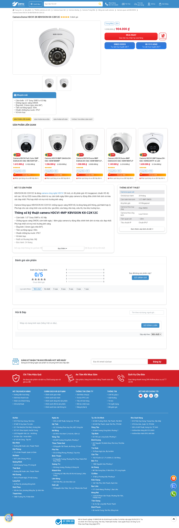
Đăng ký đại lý (82, 407)
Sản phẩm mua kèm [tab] (41, 119)
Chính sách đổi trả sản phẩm (55, 404)
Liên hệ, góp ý (113, 395)
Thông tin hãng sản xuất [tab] (82, 119)
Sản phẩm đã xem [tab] (60, 119)
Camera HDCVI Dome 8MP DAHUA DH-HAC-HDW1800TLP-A (89, 159)
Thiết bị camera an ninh (42, 10)
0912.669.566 (150, 433)
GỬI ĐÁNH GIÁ (140, 277)
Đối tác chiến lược (83, 404)
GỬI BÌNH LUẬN (150, 325)
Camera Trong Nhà (88, 10)
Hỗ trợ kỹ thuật (19, 404)
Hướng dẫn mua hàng (21, 395)
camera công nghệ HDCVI (53, 193)
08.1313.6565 (149, 430)
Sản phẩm (28, 10)
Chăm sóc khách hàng (22, 401)
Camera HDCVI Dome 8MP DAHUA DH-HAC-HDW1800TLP (120, 159)
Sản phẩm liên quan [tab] (22, 119)
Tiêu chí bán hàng (83, 401)
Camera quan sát (127, 192)
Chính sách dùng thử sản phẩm (56, 401)
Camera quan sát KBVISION (126, 10)
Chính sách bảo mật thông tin (55, 407)
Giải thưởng (112, 398)
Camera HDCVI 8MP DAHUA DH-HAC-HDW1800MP (58, 159)
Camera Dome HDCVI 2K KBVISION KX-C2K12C (28, 13)
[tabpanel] (89, 153)
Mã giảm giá (112, 407)
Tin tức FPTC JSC (83, 398)
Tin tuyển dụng (113, 404)
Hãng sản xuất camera (106, 10)
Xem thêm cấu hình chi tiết (142, 229)
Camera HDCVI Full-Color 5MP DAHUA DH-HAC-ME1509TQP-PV (26, 159)
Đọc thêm (62, 248)
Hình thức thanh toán (21, 398)
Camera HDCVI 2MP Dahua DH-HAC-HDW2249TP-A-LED (152, 159)
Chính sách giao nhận (53, 395)
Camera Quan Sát (59, 10)
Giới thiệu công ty (83, 395)
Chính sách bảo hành (52, 398)
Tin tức (110, 401)
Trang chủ (17, 10)
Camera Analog (74, 10)
